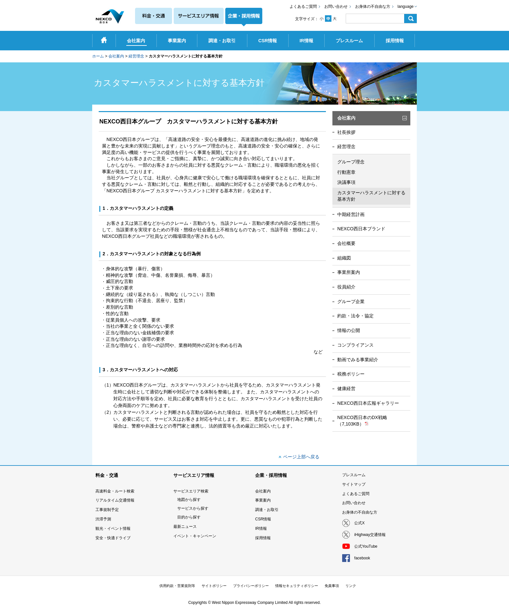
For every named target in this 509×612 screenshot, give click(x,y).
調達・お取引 (267, 509)
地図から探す (189, 499)
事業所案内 (348, 272)
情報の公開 (348, 330)
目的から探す (189, 517)
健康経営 (346, 388)
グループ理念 (351, 161)
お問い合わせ (336, 6)
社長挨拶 (346, 132)
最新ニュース (185, 526)
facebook (362, 558)
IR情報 (261, 528)
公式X (359, 523)
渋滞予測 (103, 519)
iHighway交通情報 (370, 534)
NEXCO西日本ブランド (361, 228)
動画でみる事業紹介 (357, 359)
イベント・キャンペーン (194, 536)
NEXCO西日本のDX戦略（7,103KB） (362, 421)
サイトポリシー (214, 586)
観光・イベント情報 (112, 528)
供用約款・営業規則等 (177, 586)
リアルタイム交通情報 (114, 500)
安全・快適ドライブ (112, 538)
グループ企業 (351, 301)
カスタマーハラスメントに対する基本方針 (371, 196)
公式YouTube (365, 546)
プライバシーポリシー (251, 586)
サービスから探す (192, 508)
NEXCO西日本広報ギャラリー (368, 403)
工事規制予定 (107, 509)
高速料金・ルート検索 (114, 491)
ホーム (98, 56)
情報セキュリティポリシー (296, 586)
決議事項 (346, 182)
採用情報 (263, 538)
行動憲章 (346, 172)
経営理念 (136, 56)
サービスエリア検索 (190, 491)
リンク (350, 586)
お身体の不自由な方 (372, 6)
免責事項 (332, 586)
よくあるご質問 (303, 6)
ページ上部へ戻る (301, 456)
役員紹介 (346, 286)
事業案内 (263, 500)
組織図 (344, 258)
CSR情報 (263, 519)
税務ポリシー (351, 373)
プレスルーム (354, 475)
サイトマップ (354, 484)
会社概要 (346, 243)
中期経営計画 (351, 214)
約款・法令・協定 (355, 315)
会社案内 (116, 56)
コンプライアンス (355, 345)
